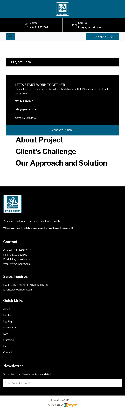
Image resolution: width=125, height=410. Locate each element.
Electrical (8, 315)
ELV (5, 333)
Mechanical (9, 327)
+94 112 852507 (39, 27)
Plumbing (8, 340)
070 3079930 (21, 285)
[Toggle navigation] (10, 36)
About (6, 309)
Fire (5, 346)
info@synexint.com (89, 27)
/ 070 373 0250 (39, 285)
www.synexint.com (20, 263)
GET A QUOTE (103, 36)
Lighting (8, 321)
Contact (7, 352)
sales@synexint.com (21, 289)
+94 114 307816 (21, 250)
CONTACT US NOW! (62, 130)
